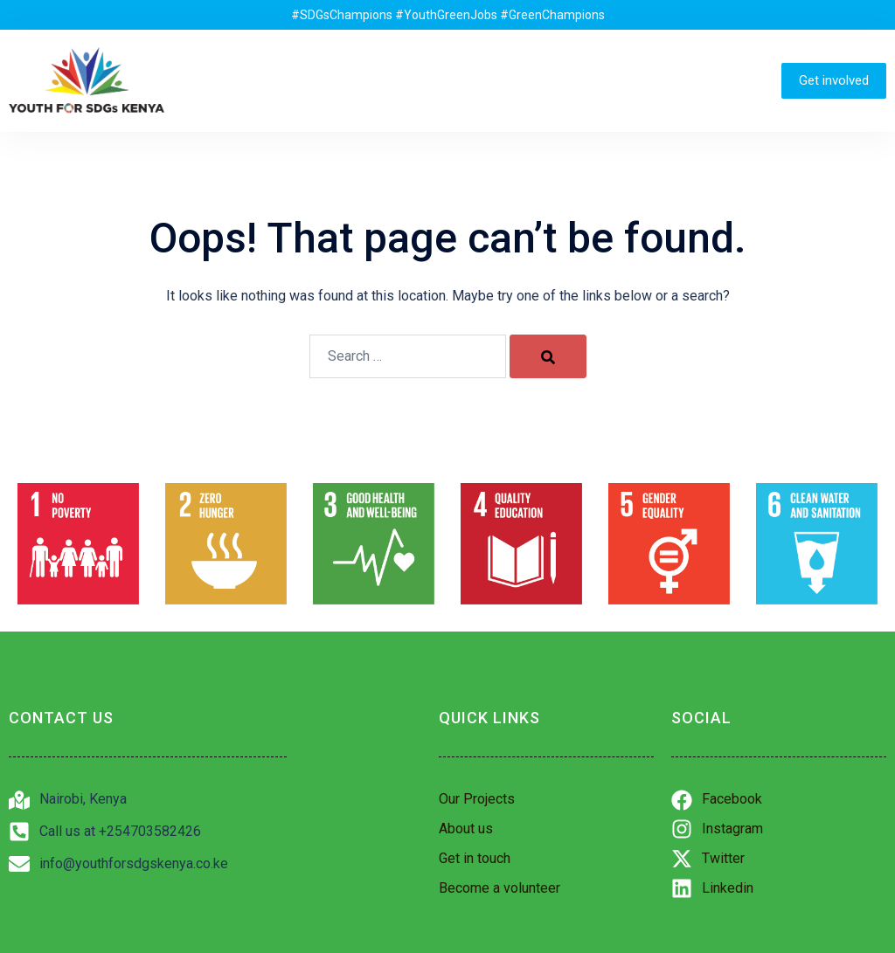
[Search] (548, 356)
